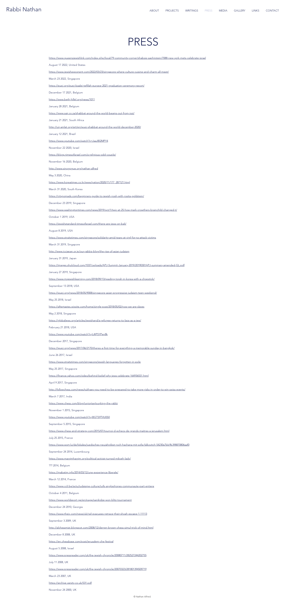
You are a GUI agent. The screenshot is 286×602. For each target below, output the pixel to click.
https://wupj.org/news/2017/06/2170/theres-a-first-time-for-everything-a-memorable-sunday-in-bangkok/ (112, 348)
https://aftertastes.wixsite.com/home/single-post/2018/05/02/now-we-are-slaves (96, 306)
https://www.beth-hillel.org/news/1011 (72, 99)
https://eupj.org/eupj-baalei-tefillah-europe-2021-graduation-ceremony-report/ (96, 85)
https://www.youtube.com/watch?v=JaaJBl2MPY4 (78, 141)
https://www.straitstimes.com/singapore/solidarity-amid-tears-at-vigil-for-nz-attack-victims (102, 237)
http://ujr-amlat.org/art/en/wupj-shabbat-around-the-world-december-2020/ (95, 127)
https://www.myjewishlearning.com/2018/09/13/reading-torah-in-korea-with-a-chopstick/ (102, 279)
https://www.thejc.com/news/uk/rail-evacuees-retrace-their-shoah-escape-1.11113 (98, 513)
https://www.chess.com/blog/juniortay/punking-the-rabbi (83, 403)
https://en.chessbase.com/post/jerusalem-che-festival (81, 541)
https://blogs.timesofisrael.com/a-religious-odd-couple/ (82, 154)
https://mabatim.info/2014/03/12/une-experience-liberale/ (83, 472)
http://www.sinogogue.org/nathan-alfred (73, 168)
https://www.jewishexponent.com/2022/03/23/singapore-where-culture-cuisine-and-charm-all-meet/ (109, 71)
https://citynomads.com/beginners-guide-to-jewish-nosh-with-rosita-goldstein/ (96, 196)
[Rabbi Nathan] (24, 9)
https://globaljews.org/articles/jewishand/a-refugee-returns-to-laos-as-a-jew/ (95, 320)
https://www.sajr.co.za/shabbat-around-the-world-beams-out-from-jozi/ (91, 113)
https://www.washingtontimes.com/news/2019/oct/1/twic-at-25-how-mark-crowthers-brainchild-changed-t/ (113, 210)
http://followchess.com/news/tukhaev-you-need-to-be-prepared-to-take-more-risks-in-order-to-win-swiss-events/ (117, 389)
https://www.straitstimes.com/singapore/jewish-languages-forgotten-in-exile (95, 362)
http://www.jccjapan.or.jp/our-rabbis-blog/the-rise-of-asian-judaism (89, 251)
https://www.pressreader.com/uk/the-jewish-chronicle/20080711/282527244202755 (97, 555)
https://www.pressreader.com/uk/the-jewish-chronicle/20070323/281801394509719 (97, 569)
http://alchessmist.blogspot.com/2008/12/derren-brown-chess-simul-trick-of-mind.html (101, 527)
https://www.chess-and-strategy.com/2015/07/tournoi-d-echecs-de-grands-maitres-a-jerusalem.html (109, 431)
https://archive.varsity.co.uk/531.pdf (70, 583)
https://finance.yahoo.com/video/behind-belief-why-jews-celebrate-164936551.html (99, 375)
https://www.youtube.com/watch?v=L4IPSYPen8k (78, 334)
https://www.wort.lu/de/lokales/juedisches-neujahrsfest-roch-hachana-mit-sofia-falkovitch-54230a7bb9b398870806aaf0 (119, 444)
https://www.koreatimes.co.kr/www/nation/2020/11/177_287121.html (89, 182)
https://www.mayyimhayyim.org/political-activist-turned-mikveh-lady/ (90, 458)
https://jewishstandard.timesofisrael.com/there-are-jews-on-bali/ (87, 223)
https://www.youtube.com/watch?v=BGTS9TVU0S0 (79, 417)
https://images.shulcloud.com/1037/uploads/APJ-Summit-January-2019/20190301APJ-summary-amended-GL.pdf (117, 265)
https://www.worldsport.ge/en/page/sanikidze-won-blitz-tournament (90, 500)
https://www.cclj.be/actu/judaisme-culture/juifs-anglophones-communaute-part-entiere (101, 486)
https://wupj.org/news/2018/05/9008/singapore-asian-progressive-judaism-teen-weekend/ (103, 292)
